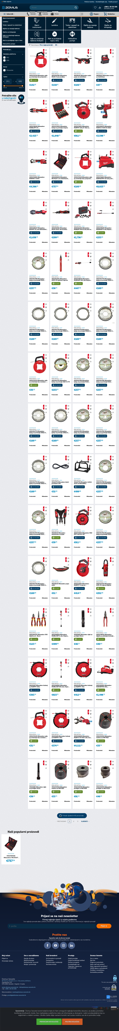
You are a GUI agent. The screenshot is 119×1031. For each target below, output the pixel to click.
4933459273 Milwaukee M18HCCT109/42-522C (103, 127)
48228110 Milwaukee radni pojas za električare (82, 76)
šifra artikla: (33, 73)
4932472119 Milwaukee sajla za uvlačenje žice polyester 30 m (38, 76)
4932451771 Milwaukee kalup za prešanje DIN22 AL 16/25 (37, 432)
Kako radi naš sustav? (97, 964)
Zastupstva (49, 960)
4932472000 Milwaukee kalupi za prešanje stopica (60, 127)
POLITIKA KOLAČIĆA (72, 1022)
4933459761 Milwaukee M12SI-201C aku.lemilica (59, 228)
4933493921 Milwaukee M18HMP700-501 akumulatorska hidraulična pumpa (104, 686)
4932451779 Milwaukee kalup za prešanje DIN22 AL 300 (82, 330)
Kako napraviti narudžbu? (98, 966)
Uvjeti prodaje (73, 958)
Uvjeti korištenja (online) (76, 960)
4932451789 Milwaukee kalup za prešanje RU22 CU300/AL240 (36, 279)
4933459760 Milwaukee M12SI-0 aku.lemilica (59, 76)
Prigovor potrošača (96, 962)
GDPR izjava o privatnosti (98, 968)
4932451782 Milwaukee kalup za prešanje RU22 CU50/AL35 (103, 432)
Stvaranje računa (7, 961)
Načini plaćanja (29, 960)
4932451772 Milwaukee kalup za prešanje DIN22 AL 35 (37, 482)
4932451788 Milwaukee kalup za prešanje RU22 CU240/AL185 (103, 482)
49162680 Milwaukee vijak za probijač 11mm (37, 787)
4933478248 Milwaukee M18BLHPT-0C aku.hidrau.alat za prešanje (37, 127)
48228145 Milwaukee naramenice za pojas (58, 533)
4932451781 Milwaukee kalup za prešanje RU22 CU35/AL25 (103, 533)
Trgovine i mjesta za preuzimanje (75, 967)
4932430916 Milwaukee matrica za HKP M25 (59, 787)
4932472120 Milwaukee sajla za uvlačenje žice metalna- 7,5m (38, 737)
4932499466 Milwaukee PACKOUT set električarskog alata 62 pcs (61, 178)
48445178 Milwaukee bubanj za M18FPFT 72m (83, 686)
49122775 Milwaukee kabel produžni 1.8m (60, 482)
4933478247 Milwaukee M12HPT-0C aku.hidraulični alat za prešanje (37, 228)
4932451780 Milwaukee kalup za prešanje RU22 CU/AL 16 (103, 381)
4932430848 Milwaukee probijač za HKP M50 (81, 787)
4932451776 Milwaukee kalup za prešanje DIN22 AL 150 (37, 584)
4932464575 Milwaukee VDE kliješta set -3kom (38, 635)
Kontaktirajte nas (101, 2)
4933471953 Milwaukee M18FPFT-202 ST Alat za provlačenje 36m (81, 127)
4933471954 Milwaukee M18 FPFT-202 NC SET (83, 533)
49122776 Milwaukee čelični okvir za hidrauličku (83, 482)
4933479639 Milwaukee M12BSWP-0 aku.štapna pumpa (103, 228)
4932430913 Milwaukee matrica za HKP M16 (103, 737)
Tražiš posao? (113, 2)
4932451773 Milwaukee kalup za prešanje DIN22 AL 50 (104, 330)
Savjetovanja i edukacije (54, 962)
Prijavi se (5, 958)
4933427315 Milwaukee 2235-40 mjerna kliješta (103, 584)
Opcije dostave (29, 958)
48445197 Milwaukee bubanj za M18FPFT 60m (38, 686)
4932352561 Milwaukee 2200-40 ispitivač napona (60, 279)
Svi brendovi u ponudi (53, 958)
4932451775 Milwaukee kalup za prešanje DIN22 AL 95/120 (104, 279)
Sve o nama (94, 958)
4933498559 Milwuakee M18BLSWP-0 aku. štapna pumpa (59, 635)
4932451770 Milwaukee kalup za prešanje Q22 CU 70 (61, 381)
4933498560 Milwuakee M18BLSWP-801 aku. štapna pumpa (60, 686)
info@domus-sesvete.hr (27, 987)
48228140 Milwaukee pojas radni (60, 584)
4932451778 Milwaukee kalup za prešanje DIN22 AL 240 (60, 330)
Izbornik (10, 14)
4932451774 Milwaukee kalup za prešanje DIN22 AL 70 (60, 432)
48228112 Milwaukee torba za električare (104, 76)
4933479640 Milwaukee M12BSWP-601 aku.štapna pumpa (82, 279)
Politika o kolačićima (97, 970)
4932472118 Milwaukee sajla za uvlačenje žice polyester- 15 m (83, 178)
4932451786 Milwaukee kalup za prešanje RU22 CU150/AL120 (81, 381)
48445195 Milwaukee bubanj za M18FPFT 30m (61, 737)
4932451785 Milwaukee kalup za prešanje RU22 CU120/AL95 (81, 432)
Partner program (73, 962)
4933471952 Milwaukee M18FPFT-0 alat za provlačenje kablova (81, 584)
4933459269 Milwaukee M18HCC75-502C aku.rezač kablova (82, 737)
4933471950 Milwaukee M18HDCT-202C (36, 178)
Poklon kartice (89, 2)
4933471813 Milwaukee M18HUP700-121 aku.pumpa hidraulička (105, 178)
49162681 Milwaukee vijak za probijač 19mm (83, 635)
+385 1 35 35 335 (110, 7)
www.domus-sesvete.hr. (10, 987)
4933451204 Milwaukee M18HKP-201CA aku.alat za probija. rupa (82, 228)
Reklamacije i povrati (31, 962)
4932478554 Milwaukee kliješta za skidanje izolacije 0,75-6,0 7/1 (104, 635)
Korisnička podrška (96, 972)
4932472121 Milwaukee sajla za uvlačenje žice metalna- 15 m (38, 381)
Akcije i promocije (30, 964)
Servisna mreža (51, 964)
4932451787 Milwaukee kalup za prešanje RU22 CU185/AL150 (36, 533)
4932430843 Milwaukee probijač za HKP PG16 (104, 787)
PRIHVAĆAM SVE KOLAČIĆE (49, 1022)
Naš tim (92, 960)
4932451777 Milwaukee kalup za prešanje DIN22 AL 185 (37, 330)
